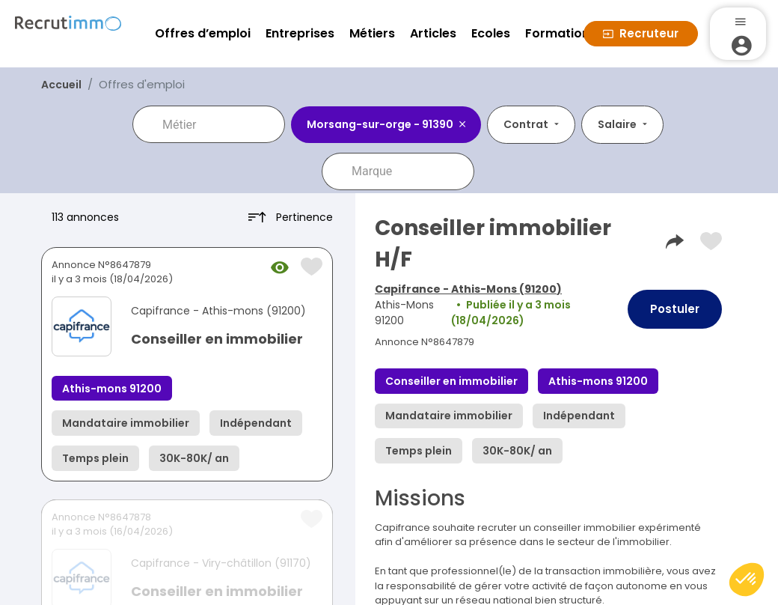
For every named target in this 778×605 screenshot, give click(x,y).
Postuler (674, 309)
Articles (433, 33)
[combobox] (219, 124)
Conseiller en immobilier (217, 338)
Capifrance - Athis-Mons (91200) (468, 289)
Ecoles (490, 33)
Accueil (61, 84)
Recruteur (641, 33)
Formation (557, 33)
